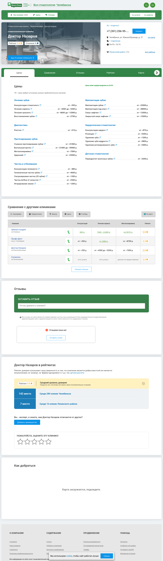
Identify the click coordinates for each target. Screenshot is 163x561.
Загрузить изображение (56, 539)
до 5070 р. (128, 231)
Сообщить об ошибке (129, 535)
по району (148, 15)
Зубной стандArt (18, 229)
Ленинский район (117, 52)
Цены (36, 15)
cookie (69, 556)
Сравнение (49, 72)
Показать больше (81, 259)
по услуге (136, 15)
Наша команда (16, 535)
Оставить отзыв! (56, 328)
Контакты (124, 531)
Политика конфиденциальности (23, 543)
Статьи (49, 531)
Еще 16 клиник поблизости (22, 58)
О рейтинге (14, 539)
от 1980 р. (103, 237)
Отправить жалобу (128, 539)
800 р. (82, 231)
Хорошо (107, 556)
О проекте (14, 531)
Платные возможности (93, 531)
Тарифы (86, 539)
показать (139, 31)
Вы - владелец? (113, 25)
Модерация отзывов (129, 543)
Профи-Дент (16, 236)
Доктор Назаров (18, 243)
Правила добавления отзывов (59, 543)
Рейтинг (111, 72)
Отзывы (50, 15)
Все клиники (19, 15)
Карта (141, 72)
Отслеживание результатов (94, 535)
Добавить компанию (55, 535)
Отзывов (31, 43)
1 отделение (114, 41)
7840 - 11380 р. (104, 231)
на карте (151, 37)
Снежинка (15, 249)
